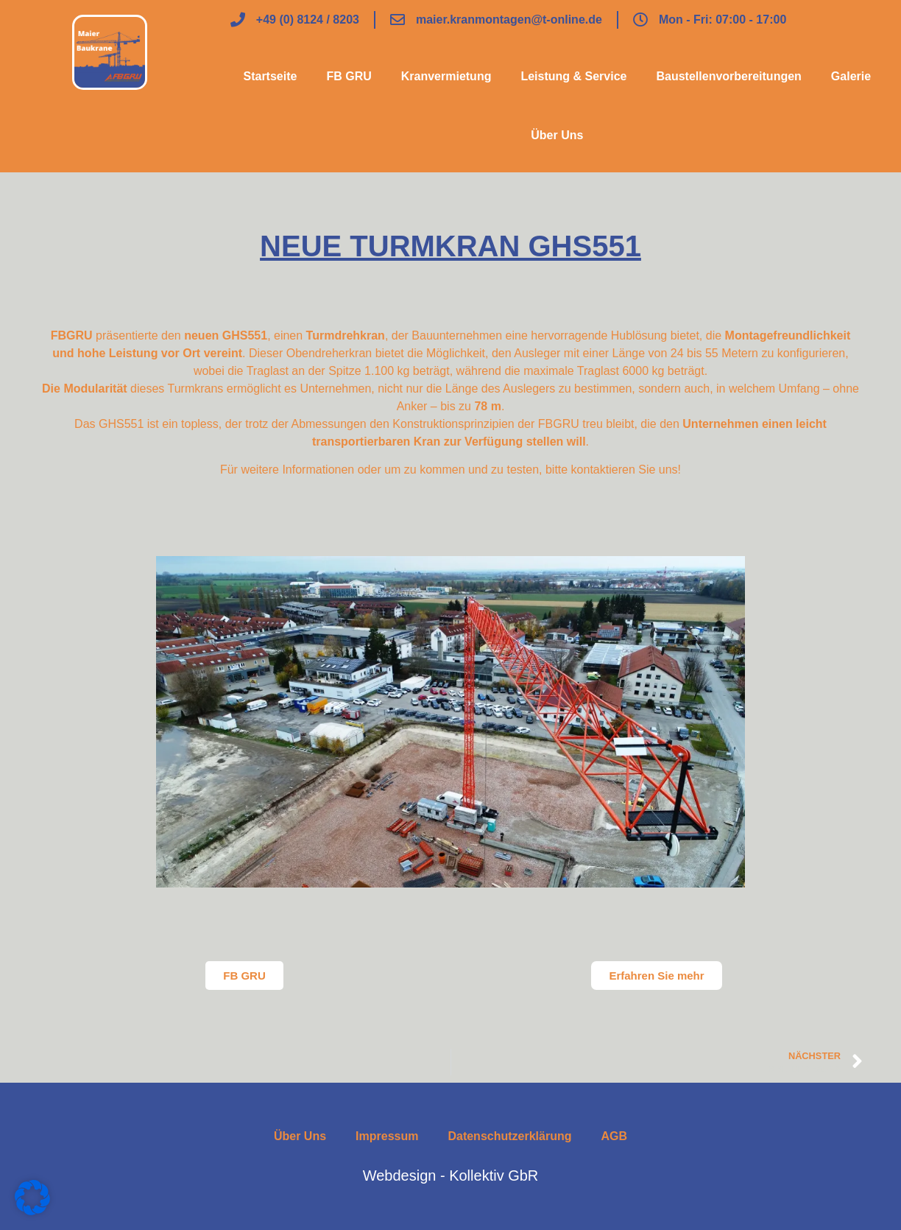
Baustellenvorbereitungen (728, 76)
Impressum (387, 1136)
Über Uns (557, 135)
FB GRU (348, 76)
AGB (614, 1136)
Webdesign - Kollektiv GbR (451, 1175)
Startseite (270, 76)
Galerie (851, 76)
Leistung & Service (573, 76)
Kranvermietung (446, 76)
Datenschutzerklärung (509, 1136)
